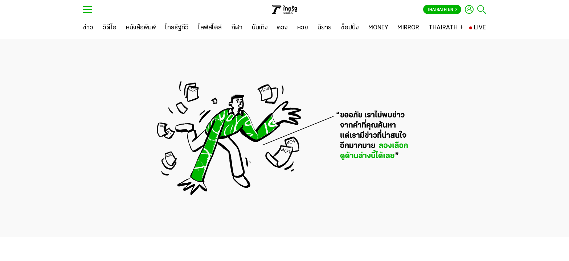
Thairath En (442, 10)
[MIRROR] (408, 27)
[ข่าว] (88, 27)
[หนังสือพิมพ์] (141, 27)
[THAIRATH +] (446, 27)
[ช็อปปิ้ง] (350, 27)
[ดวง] (282, 27)
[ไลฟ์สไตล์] (210, 27)
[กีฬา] (236, 27)
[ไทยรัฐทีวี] (177, 27)
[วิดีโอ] (109, 27)
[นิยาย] (325, 27)
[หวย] (302, 27)
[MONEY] (378, 27)
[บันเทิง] (260, 27)
